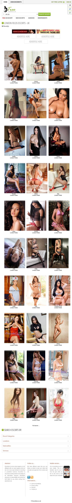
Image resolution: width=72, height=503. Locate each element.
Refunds (33, 487)
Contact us (34, 489)
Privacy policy (34, 485)
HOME (5, 2)
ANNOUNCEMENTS (16, 2)
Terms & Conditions (36, 483)
